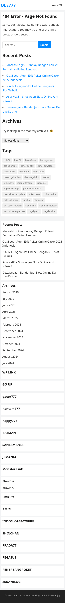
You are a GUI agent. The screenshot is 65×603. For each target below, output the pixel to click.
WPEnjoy (55, 595)
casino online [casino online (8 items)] (10, 165)
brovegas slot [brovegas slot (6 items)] (46, 160)
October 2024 (11, 344)
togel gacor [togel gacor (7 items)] (34, 211)
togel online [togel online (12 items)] (49, 211)
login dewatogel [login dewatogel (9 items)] (11, 188)
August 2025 (10, 292)
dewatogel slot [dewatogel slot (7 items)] (31, 177)
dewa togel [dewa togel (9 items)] (38, 171)
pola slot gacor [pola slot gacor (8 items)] (11, 200)
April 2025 (9, 312)
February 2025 (11, 324)
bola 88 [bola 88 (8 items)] (17, 160)
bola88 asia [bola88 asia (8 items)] (30, 160)
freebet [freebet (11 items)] (46, 177)
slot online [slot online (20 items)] (30, 205)
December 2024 (12, 331)
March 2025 (10, 318)
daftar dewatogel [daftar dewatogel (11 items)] (45, 165)
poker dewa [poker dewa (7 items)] (34, 194)
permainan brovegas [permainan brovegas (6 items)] (33, 188)
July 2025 (8, 299)
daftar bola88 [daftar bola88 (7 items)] (27, 165)
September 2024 (13, 350)
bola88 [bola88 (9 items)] (7, 160)
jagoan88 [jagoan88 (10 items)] (41, 182)
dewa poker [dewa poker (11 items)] (9, 171)
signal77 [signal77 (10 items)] (26, 200)
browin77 (8, 488)
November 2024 (12, 337)
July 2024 (8, 363)
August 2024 (10, 356)
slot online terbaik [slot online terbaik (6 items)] (48, 205)
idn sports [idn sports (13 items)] (9, 182)
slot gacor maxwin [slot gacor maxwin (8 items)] (13, 205)
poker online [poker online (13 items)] (50, 194)
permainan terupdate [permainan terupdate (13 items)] (14, 194)
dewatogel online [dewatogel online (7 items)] (12, 177)
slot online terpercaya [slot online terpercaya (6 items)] (14, 211)
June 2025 (8, 305)
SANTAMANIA (13, 445)
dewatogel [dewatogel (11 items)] (24, 171)
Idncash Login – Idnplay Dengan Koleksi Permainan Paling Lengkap (28, 233)
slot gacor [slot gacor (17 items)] (39, 200)
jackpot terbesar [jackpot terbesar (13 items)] (25, 182)
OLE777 (8, 5)
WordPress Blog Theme (35, 595)
